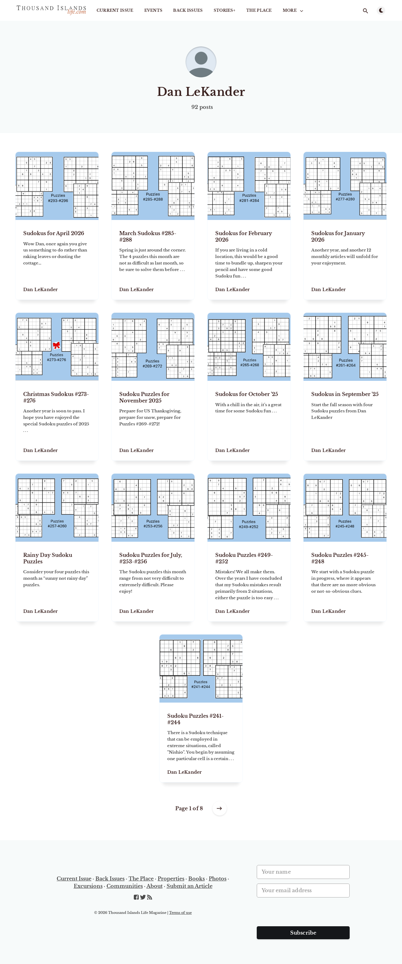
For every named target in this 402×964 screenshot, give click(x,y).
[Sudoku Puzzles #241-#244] (201, 742)
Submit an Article (189, 886)
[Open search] (365, 11)
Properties (171, 879)
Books (196, 879)
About (154, 886)
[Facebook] (137, 897)
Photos (217, 879)
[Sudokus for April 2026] (56, 260)
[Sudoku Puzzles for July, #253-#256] (152, 582)
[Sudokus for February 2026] (249, 260)
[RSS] (149, 897)
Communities (125, 886)
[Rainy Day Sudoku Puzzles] (56, 582)
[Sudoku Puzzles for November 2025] (152, 421)
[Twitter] (143, 897)
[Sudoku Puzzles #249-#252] (249, 582)
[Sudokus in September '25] (345, 421)
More (293, 10)
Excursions (88, 886)
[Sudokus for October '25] (249, 421)
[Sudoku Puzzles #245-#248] (345, 582)
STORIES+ (224, 10)
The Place (259, 10)
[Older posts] (219, 808)
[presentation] (304, 914)
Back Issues (188, 10)
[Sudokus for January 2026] (345, 260)
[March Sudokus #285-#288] (152, 260)
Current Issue (115, 10)
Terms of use (180, 912)
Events (153, 10)
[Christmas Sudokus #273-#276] (56, 421)
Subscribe (303, 933)
